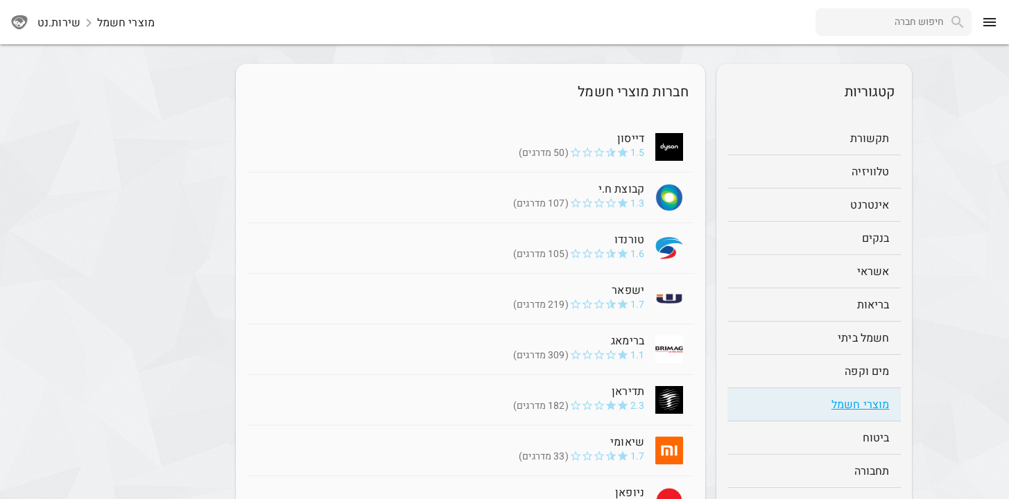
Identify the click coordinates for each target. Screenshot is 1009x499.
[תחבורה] (814, 471)
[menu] (989, 22)
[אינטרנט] (814, 205)
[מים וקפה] (814, 371)
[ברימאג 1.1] (470, 349)
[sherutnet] (19, 22)
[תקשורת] (814, 138)
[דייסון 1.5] (470, 147)
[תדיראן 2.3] (470, 400)
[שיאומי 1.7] (470, 450)
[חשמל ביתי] (814, 338)
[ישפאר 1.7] (470, 299)
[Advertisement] (152, 272)
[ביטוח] (814, 438)
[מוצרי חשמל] (814, 404)
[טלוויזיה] (814, 172)
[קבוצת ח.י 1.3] (470, 197)
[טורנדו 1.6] (470, 248)
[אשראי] (814, 271)
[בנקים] (814, 238)
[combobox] (880, 22)
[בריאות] (814, 305)
